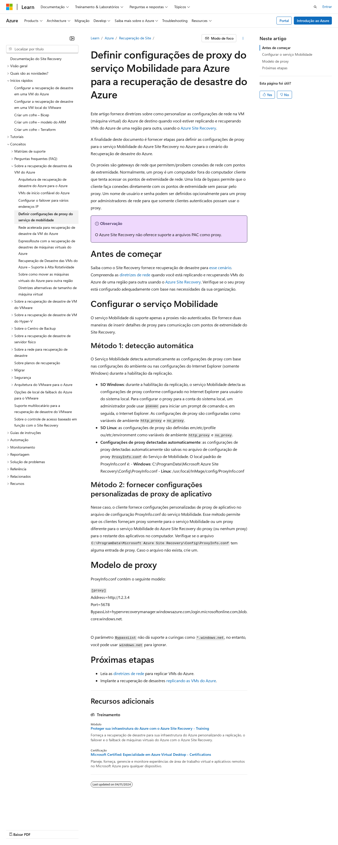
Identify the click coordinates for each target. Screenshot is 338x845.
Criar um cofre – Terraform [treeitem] (35, 129)
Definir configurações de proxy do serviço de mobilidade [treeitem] (45, 217)
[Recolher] (72, 38)
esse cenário (220, 267)
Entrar (327, 6)
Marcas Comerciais (21, 829)
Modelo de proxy (275, 61)
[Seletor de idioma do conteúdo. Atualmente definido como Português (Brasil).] (25, 810)
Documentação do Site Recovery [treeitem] (36, 58)
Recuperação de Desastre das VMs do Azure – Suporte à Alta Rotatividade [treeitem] (48, 263)
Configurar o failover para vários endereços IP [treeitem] (43, 203)
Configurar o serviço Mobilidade (287, 54)
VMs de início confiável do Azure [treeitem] (43, 192)
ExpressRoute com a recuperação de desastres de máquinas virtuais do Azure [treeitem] (46, 247)
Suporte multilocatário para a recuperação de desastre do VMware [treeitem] (43, 408)
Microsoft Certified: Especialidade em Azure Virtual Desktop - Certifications (151, 754)
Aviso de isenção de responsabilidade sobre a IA (43, 822)
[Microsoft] (9, 7)
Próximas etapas (274, 67)
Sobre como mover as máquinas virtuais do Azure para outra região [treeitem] (45, 277)
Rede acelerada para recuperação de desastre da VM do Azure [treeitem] (46, 230)
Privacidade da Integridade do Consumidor (221, 822)
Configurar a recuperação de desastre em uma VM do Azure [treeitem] (43, 91)
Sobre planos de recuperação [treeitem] (37, 362)
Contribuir (147, 822)
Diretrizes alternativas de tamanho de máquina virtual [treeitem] (47, 290)
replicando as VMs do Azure (191, 680)
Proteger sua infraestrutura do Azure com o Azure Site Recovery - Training (150, 728)
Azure (109, 38)
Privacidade (170, 822)
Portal (284, 20)
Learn (95, 38)
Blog (125, 822)
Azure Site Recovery (198, 128)
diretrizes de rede (135, 274)
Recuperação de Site (135, 38)
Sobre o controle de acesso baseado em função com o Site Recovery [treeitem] (45, 422)
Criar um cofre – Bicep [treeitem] (31, 114)
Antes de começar (276, 47)
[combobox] (42, 49)
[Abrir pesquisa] (315, 7)
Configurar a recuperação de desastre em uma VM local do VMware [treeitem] (43, 104)
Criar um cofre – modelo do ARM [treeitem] (40, 122)
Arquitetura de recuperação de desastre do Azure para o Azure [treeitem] (42, 182)
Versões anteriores (101, 822)
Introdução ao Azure (313, 20)
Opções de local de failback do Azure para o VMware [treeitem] (43, 395)
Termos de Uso (276, 822)
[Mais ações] (242, 38)
